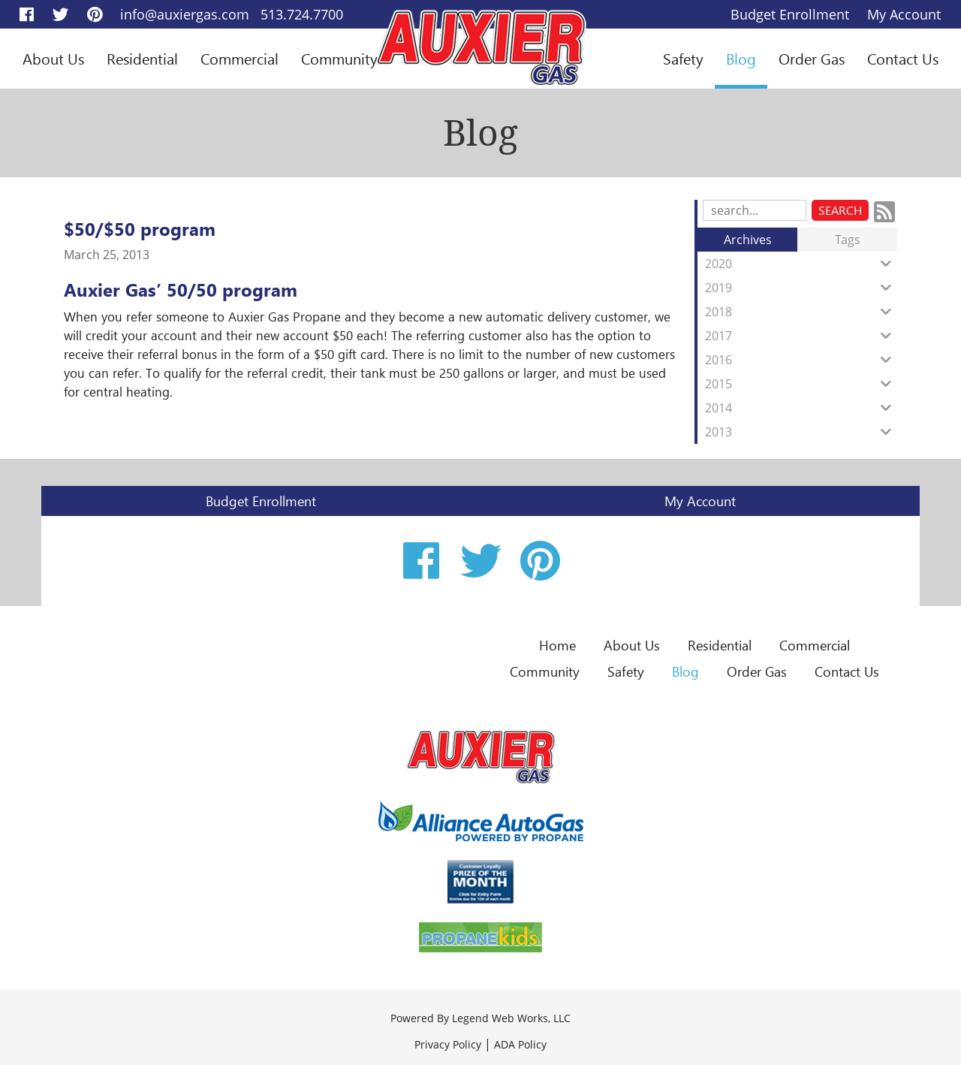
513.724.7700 (302, 14)
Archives (748, 239)
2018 (801, 312)
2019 (801, 288)
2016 (801, 360)
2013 (801, 432)
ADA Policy (520, 1044)
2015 (801, 384)
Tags (847, 239)
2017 (801, 336)
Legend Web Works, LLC (511, 1018)
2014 (801, 408)
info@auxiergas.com (184, 14)
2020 (801, 264)
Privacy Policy (447, 1044)
